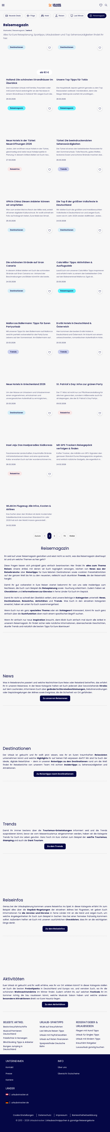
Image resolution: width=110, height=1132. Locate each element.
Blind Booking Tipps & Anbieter (18, 1042)
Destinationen (12, 601)
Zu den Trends (55, 846)
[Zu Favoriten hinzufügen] (49, 47)
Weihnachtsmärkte (25, 991)
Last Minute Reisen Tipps (52, 1030)
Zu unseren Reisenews (55, 698)
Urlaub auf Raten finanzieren (54, 1039)
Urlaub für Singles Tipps (87, 1034)
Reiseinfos (27, 601)
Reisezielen (101, 754)
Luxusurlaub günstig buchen (90, 1047)
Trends (58, 601)
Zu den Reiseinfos (55, 928)
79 (64, 536)
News (102, 597)
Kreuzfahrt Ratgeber (86, 1043)
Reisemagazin (18, 30)
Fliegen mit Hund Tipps (87, 1030)
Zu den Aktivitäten (55, 1004)
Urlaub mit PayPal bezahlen (53, 1035)
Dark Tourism (35, 840)
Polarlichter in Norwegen (15, 1038)
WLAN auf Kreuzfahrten (51, 1026)
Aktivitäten (41, 601)
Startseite (7, 30)
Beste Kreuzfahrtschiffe (15, 1026)
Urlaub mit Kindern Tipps (88, 1038)
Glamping (8, 840)
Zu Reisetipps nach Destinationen (55, 773)
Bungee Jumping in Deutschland (12, 1048)
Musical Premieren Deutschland (12, 1032)
